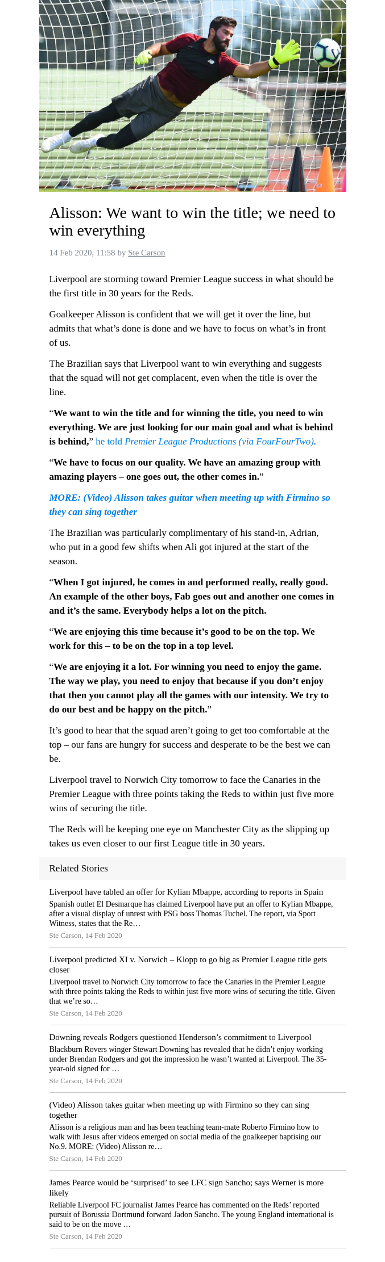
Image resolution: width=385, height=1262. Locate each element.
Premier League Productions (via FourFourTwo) (219, 441)
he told (110, 441)
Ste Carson (146, 252)
